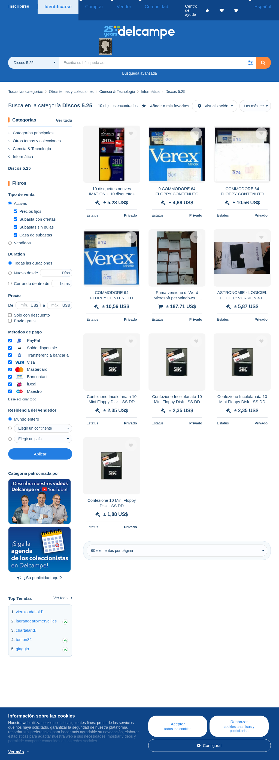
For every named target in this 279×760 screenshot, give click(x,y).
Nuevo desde (23, 264)
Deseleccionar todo (22, 391)
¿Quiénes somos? (24, 697)
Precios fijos (27, 203)
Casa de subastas (33, 226)
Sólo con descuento (29, 307)
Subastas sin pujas (34, 219)
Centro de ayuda (162, 697)
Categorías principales (30, 124)
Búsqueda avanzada (139, 65)
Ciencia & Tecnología (29, 140)
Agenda (85, 704)
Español (264, 6)
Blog (84, 697)
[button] (250, 54)
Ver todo (64, 112)
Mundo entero (23, 411)
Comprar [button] (89, 6)
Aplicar (40, 445)
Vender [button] (113, 6)
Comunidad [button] (139, 6)
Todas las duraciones (30, 255)
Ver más (16, 751)
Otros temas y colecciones (34, 132)
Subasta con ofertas (35, 211)
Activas (17, 195)
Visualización (213, 97)
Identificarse (57, 6)
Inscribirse (18, 6)
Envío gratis (21, 312)
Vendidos (19, 234)
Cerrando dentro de (28, 275)
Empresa (19, 704)
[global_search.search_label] (157, 54)
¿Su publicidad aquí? (39, 569)
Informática (20, 148)
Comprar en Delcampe (167, 704)
